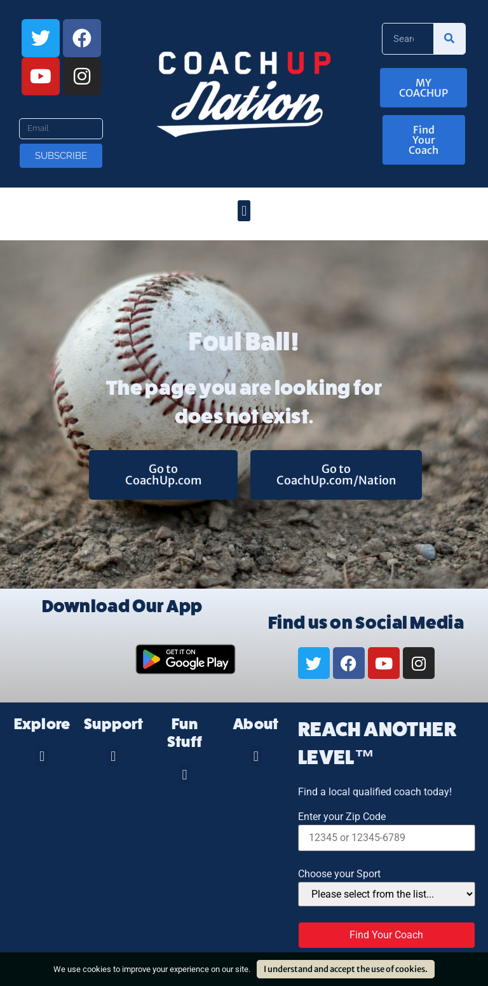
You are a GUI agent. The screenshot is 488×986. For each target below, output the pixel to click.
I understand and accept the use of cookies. (346, 969)
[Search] (449, 39)
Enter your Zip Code (342, 817)
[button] (244, 210)
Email (32, 113)
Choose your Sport (339, 874)
